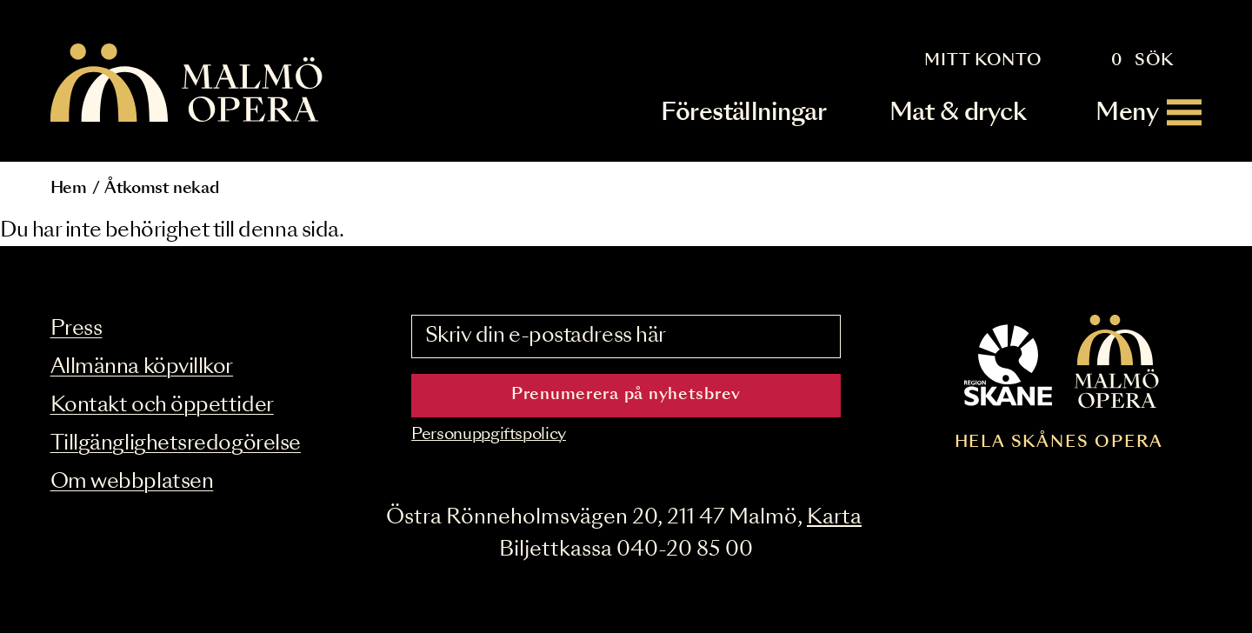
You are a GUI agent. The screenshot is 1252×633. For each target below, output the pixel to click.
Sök (1154, 61)
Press (76, 329)
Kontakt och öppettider (162, 406)
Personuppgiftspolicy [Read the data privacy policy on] (488, 435)
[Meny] (1149, 112)
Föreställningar (743, 112)
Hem (68, 189)
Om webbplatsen (132, 482)
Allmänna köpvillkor (141, 367)
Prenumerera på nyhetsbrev (626, 395)
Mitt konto (983, 61)
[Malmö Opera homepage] (187, 83)
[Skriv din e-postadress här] (626, 336)
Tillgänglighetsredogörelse (175, 444)
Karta (834, 518)
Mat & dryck (957, 112)
